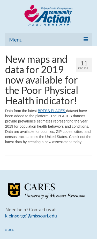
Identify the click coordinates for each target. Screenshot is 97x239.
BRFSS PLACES (52, 111)
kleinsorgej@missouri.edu (31, 215)
